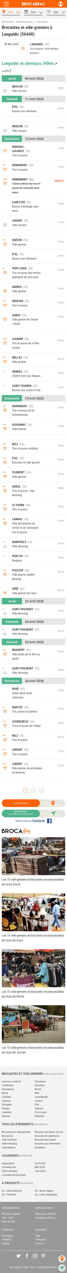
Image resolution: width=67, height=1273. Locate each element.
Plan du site (8, 1221)
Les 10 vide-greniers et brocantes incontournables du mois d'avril (33, 882)
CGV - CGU (8, 1217)
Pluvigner (7, 1104)
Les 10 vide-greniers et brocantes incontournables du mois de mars (33, 938)
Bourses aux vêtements (48, 1143)
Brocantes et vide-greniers (16, 1132)
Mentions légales (11, 1213)
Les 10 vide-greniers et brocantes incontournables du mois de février (33, 994)
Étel (37, 1104)
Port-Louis (40, 1112)
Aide (37, 1235)
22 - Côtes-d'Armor (12, 1190)
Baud (5, 1093)
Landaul (6, 1096)
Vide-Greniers (9, 1139)
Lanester (7, 1112)
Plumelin (39, 1116)
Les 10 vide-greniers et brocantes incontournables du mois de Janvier (33, 1050)
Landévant (8, 1085)
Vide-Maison (9, 1147)
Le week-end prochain (14, 1175)
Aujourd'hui (8, 1163)
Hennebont (8, 1089)
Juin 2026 (40, 1171)
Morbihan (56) (24, 22)
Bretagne (7, 22)
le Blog (5, 1243)
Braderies (40, 1147)
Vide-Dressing (9, 1143)
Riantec (6, 1116)
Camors (6, 1100)
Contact (39, 1243)
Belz (37, 1093)
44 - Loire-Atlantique (46, 1194)
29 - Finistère (9, 1194)
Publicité (6, 1239)
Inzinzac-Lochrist (11, 1081)
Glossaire (40, 1239)
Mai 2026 (40, 1167)
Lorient (39, 1100)
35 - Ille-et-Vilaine (44, 1190)
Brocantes (7, 1136)
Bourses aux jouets (45, 1139)
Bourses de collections (47, 1136)
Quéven (39, 1108)
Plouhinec (40, 1081)
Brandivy (40, 1085)
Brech (38, 1089)
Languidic (42, 22)
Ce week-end (9, 1167)
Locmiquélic (41, 1096)
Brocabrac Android (45, 1213)
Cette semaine (9, 1171)
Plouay (5, 1108)
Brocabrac (7, 1235)
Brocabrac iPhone (45, 1217)
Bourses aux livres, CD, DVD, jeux (50, 1132)
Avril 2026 (40, 1163)
